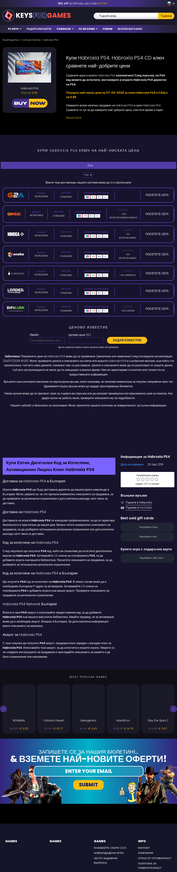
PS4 (88, 165)
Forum (107, 29)
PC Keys (15, 29)
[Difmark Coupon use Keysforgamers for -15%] (88, 415)
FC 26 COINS (88, 29)
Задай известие (127, 340)
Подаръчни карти (38, 29)
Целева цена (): (79, 335)
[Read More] (118, 118)
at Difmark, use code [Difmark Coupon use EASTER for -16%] (82, 3)
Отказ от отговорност (154, 827)
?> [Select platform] (87, 175)
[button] (3, 677)
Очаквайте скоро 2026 (110, 816)
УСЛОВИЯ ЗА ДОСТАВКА (154, 842)
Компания (145, 822)
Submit (88, 753)
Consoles (65, 29)
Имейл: (34, 335)
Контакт (144, 816)
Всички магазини (130, 29)
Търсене (166, 16)
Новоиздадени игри (109, 822)
